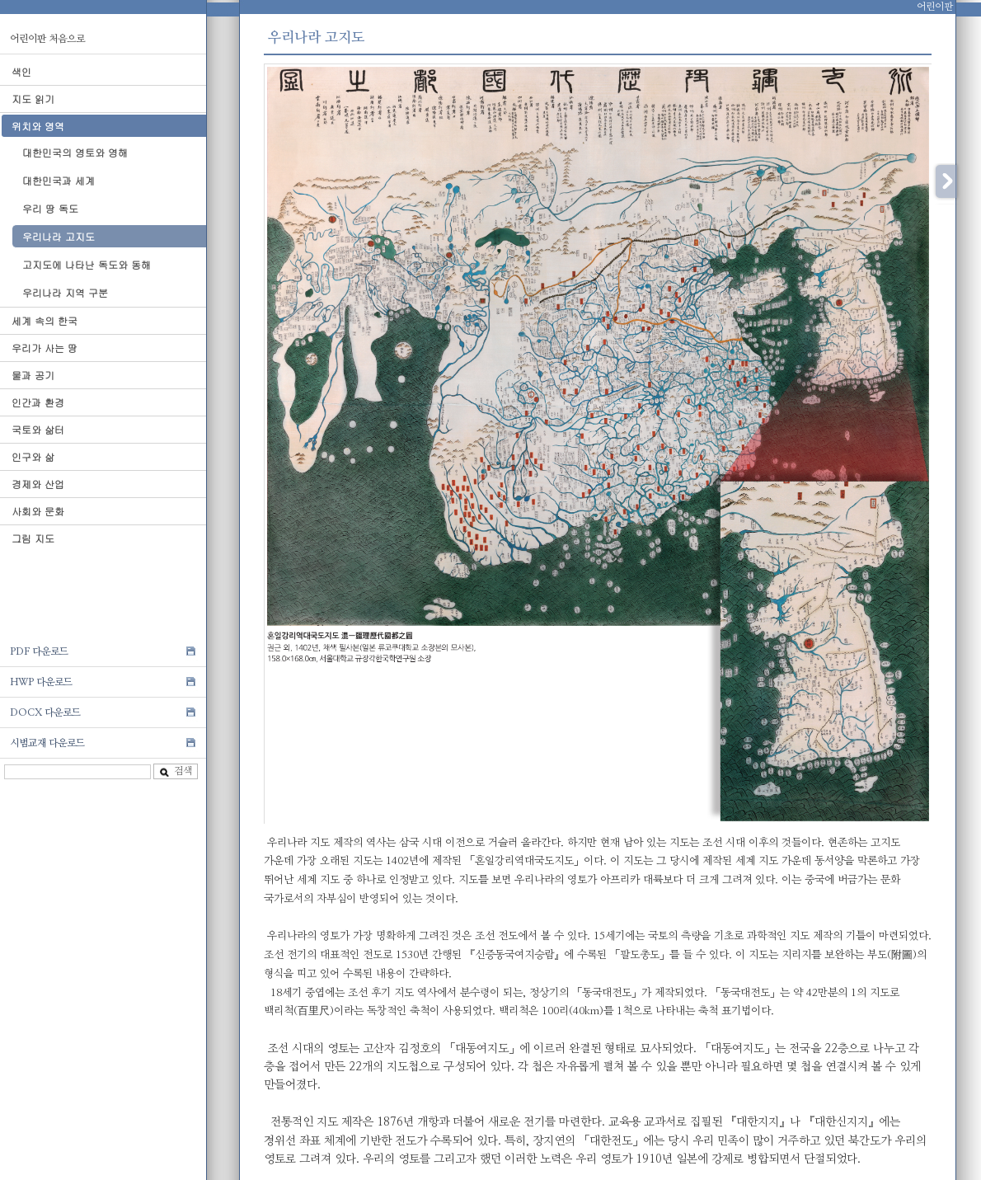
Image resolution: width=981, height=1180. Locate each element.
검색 (175, 771)
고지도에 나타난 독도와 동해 (86, 264)
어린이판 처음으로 (47, 39)
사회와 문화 (38, 511)
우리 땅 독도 (50, 208)
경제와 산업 (38, 484)
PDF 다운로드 (39, 651)
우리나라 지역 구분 (65, 292)
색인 (21, 71)
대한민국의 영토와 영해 (75, 152)
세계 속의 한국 (44, 320)
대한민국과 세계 (58, 180)
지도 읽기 (33, 99)
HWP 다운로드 (41, 682)
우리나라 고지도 (58, 236)
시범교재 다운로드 (47, 743)
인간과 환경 (38, 402)
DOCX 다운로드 (45, 712)
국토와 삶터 (38, 429)
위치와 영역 (38, 126)
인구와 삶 (33, 456)
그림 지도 (33, 538)
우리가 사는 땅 (44, 348)
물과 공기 (33, 375)
